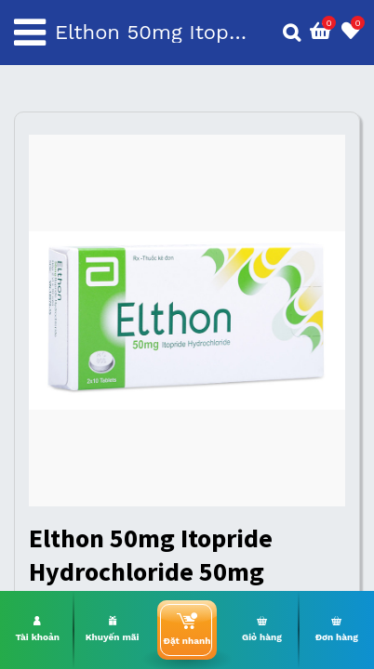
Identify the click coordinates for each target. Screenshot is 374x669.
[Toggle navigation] (30, 32)
